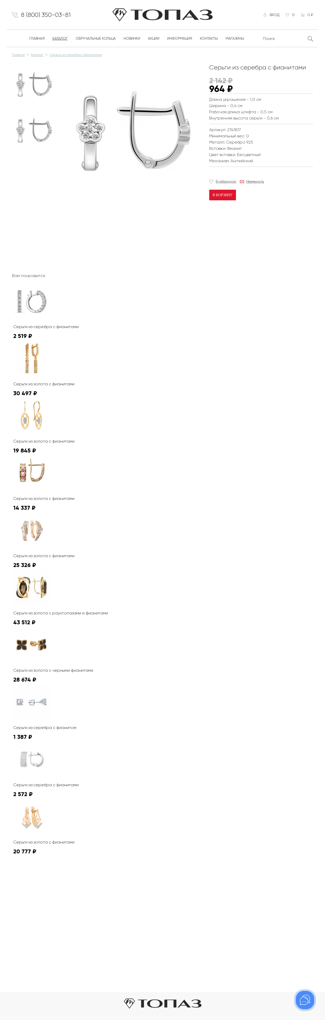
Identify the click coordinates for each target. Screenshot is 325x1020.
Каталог (60, 38)
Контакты (209, 38)
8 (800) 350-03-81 (46, 14)
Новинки (132, 38)
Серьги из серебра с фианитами (76, 55)
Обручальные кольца (96, 38)
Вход (274, 15)
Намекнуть (255, 181)
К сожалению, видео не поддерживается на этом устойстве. (103, 223)
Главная (37, 38)
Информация (179, 38)
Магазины (235, 38)
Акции (153, 38)
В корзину (223, 195)
